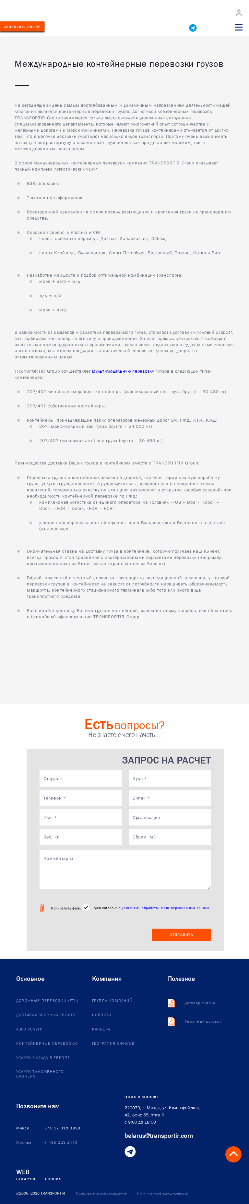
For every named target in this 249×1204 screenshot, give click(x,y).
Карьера (101, 1029)
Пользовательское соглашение (101, 1193)
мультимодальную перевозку (123, 371)
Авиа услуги (29, 1029)
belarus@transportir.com (158, 1136)
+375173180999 (91, 27)
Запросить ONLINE (22, 26)
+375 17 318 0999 (61, 1128)
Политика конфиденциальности (162, 1193)
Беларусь (26, 1179)
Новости (102, 1015)
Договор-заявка (200, 1003)
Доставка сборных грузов (45, 1015)
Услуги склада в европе (43, 1058)
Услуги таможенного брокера (40, 1074)
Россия (53, 1179)
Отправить (182, 934)
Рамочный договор (203, 1021)
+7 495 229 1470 (59, 1142)
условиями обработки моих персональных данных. (166, 907)
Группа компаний (112, 1001)
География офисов (113, 1043)
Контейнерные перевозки (46, 1043)
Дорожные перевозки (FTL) (47, 1001)
